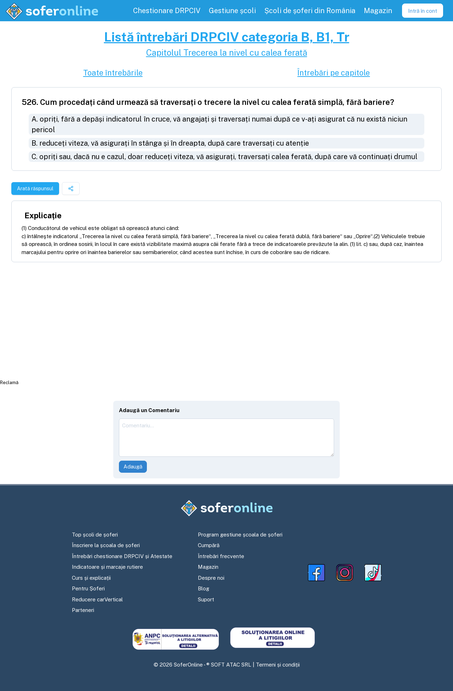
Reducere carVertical (97, 599)
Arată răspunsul (35, 188)
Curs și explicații (91, 578)
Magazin (208, 567)
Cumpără (208, 545)
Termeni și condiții (278, 665)
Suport (206, 599)
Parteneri (83, 610)
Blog (203, 588)
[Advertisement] (226, 320)
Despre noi (211, 578)
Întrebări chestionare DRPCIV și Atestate (122, 556)
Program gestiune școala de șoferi (240, 535)
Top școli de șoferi (95, 535)
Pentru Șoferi (88, 588)
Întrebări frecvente (221, 556)
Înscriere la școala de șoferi (106, 545)
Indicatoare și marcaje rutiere (107, 567)
